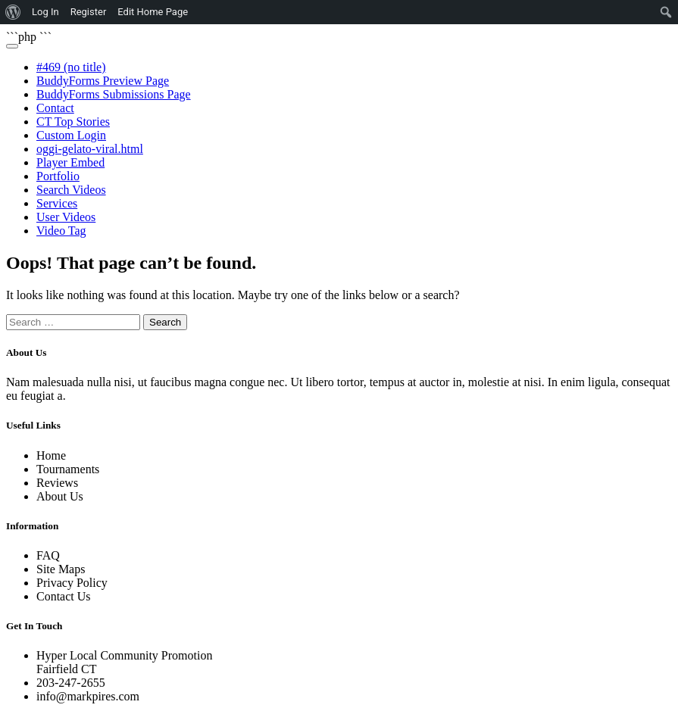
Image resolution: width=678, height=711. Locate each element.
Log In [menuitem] (45, 11)
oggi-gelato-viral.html (89, 148)
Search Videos (71, 189)
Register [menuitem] (88, 11)
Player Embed (70, 162)
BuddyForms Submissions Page (113, 94)
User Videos (65, 216)
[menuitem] (13, 12)
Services (56, 203)
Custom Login (71, 135)
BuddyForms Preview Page (102, 80)
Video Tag (61, 230)
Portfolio (58, 176)
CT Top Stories (73, 121)
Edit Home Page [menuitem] (152, 11)
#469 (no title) (71, 67)
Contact (55, 107)
